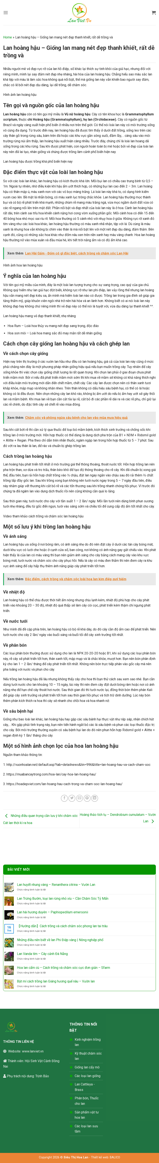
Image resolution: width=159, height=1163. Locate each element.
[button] (5, 12)
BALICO (115, 1157)
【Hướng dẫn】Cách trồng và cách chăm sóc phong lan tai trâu (62, 926)
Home (7, 37)
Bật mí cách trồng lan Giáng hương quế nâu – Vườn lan (56, 981)
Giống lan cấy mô (87, 1067)
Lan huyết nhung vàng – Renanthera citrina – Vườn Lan (56, 885)
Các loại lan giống (87, 1076)
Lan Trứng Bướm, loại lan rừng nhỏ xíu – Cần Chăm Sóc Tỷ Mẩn (62, 899)
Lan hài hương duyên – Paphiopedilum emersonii (52, 912)
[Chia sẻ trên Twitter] (71, 798)
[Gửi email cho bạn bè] (79, 798)
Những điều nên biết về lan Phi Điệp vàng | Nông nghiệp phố (60, 940)
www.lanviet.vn (33, 1051)
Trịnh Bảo (42, 1076)
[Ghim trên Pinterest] (87, 798)
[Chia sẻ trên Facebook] (64, 798)
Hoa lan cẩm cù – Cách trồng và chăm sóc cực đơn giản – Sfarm (63, 968)
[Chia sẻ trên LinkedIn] (94, 798)
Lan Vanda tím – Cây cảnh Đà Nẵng (42, 954)
